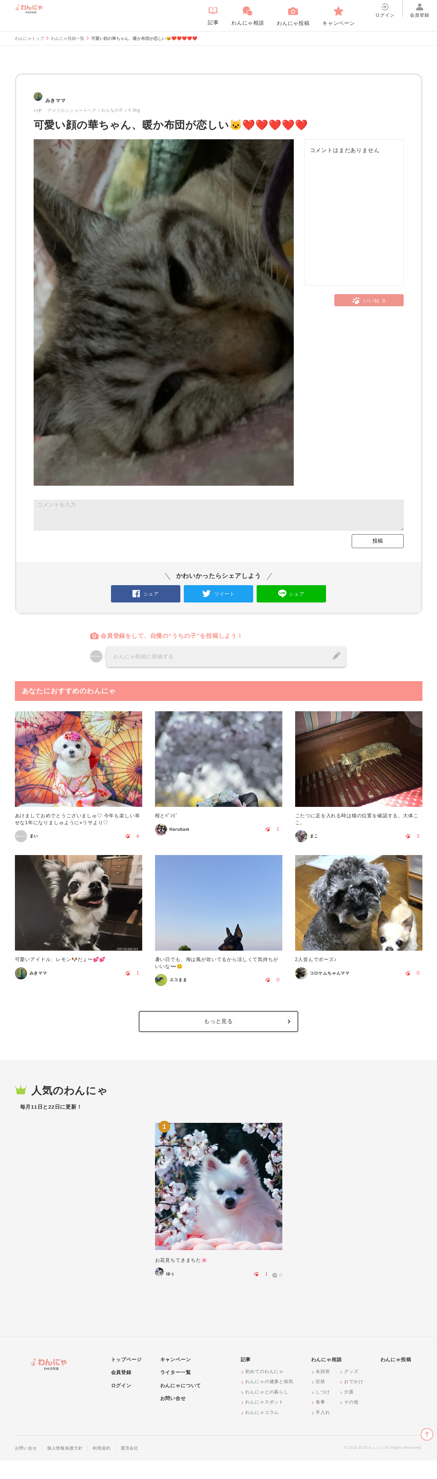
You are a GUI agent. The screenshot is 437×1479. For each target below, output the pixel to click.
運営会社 (129, 1466)
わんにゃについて (181, 1404)
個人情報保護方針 (65, 1466)
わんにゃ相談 (326, 1378)
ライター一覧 (175, 1390)
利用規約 (101, 1466)
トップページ (126, 1378)
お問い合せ (173, 1416)
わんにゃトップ (29, 38)
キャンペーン (175, 1378)
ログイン (121, 1404)
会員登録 (121, 1390)
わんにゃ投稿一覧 (67, 38)
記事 (246, 1378)
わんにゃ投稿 (395, 1378)
